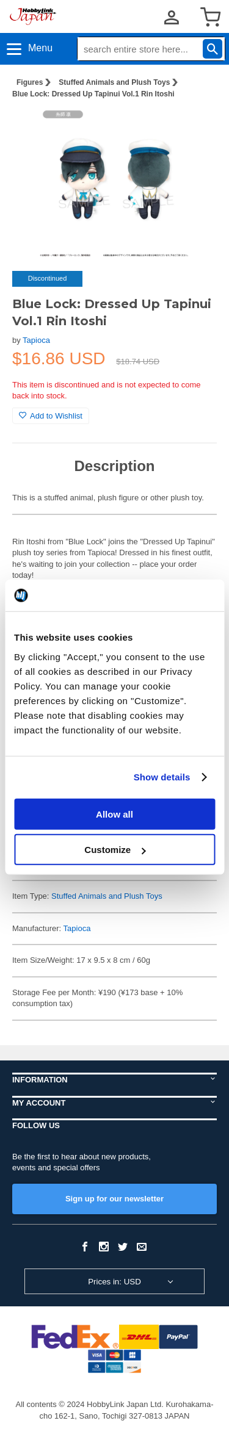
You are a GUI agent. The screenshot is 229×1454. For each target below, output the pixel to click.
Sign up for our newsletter (114, 1198)
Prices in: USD (114, 1281)
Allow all (114, 813)
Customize (114, 849)
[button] (194, 127)
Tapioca (36, 340)
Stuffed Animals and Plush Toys (114, 82)
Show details (162, 777)
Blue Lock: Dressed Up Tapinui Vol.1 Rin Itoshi (93, 94)
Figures (29, 82)
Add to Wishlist (50, 415)
